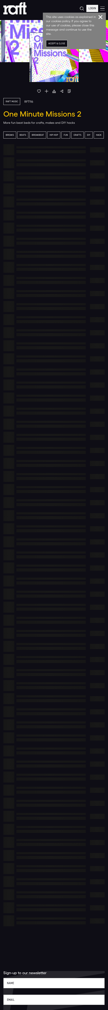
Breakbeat (38, 135)
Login (92, 8)
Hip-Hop (54, 135)
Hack (98, 135)
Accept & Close (56, 43)
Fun (66, 135)
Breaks (10, 135)
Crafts (77, 135)
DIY (88, 135)
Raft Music (12, 101)
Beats (23, 135)
